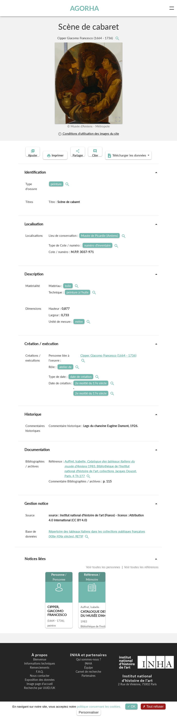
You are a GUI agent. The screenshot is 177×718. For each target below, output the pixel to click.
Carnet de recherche (88, 678)
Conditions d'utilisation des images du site (88, 133)
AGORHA (85, 8)
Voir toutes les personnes (103, 573)
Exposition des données (40, 686)
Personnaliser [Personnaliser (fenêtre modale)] (89, 712)
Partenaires (88, 682)
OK (131, 706)
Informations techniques (39, 670)
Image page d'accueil (39, 690)
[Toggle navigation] (172, 8)
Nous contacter (39, 682)
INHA (88, 670)
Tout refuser (153, 706)
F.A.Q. (39, 678)
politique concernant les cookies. (99, 706)
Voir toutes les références (140, 573)
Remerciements (39, 674)
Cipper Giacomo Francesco (85, 38)
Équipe (88, 674)
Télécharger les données (115, 162)
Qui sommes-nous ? (88, 666)
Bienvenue (39, 666)
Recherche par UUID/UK (39, 694)
